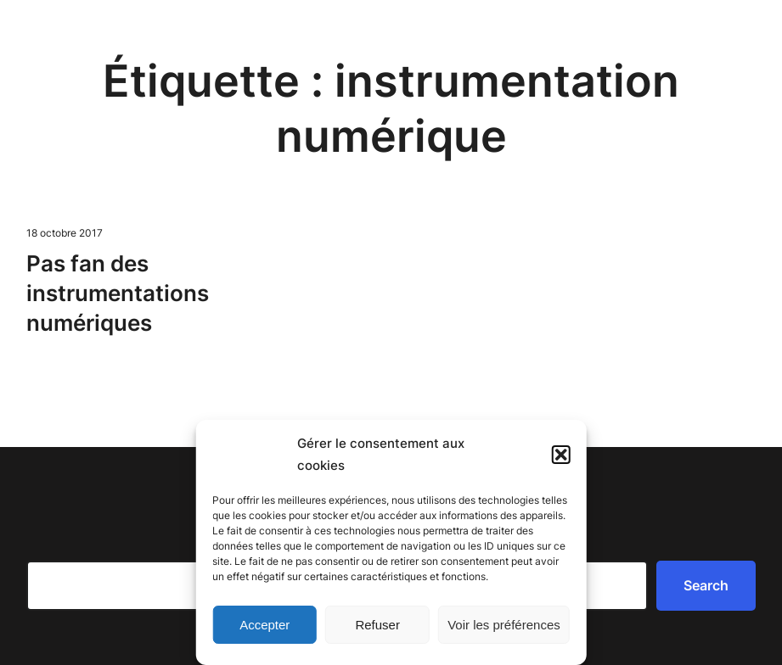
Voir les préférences (503, 625)
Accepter (264, 625)
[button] (561, 454)
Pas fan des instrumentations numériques (117, 293)
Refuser (377, 625)
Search (706, 585)
